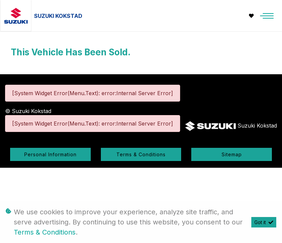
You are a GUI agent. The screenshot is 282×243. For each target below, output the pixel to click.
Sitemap (232, 154)
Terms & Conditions (141, 154)
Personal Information (50, 154)
